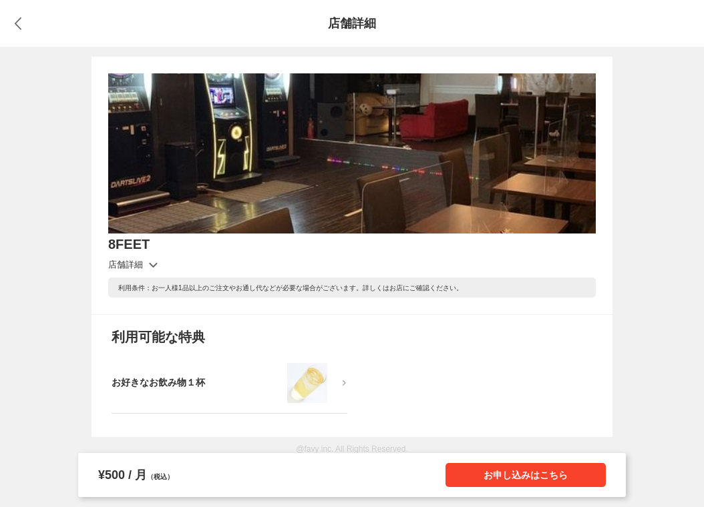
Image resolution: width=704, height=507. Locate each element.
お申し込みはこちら (526, 475)
